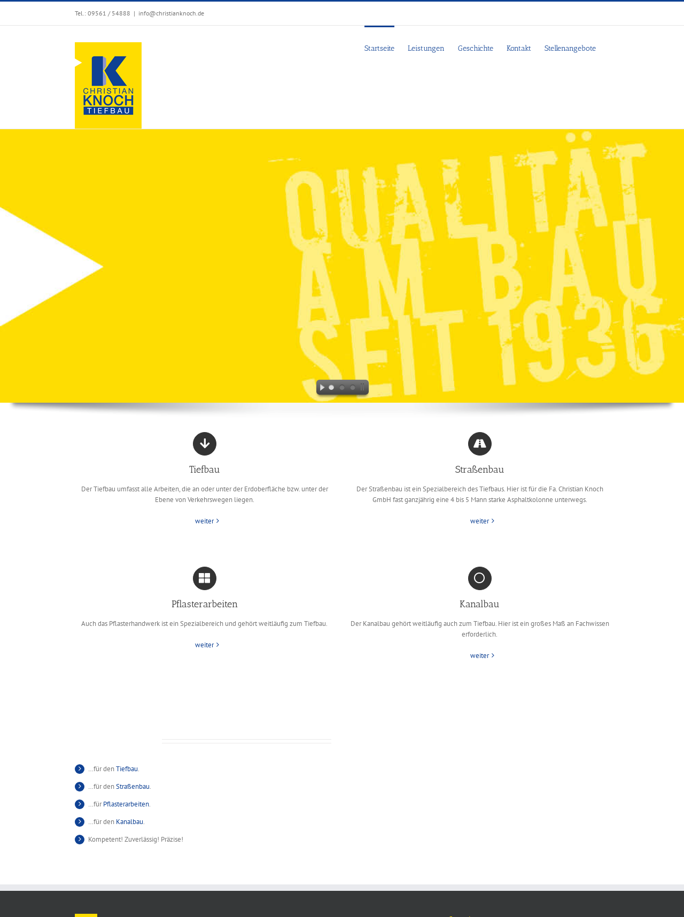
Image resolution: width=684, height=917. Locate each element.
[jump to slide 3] (352, 388)
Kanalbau (129, 821)
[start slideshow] (319, 388)
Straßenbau (133, 786)
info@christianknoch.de (171, 13)
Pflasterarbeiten (126, 804)
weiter (204, 521)
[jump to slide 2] (342, 388)
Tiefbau (127, 768)
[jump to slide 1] (331, 388)
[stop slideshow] (364, 388)
